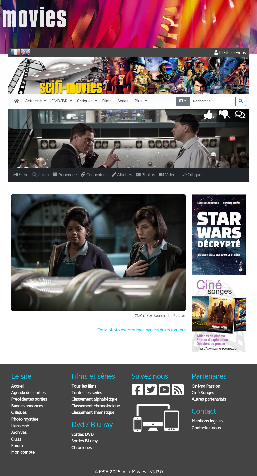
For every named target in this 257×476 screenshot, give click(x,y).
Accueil (17, 386)
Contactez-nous (206, 428)
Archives (19, 432)
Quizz (16, 439)
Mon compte (23, 452)
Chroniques (81, 448)
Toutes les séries (86, 393)
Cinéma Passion (206, 386)
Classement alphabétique (94, 399)
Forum (17, 446)
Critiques (19, 412)
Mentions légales (207, 421)
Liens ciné (20, 426)
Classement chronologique (95, 406)
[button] (35, 101)
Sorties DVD (82, 434)
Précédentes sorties (29, 399)
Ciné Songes (203, 393)
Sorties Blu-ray (84, 441)
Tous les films (83, 386)
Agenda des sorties (28, 393)
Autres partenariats (209, 399)
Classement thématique (92, 412)
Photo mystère (24, 419)
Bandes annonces (27, 406)
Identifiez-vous (230, 53)
